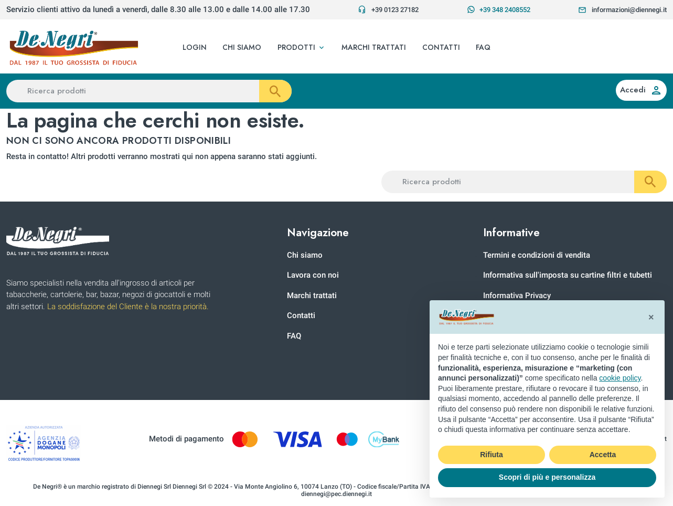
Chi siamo (305, 255)
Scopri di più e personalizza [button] (547, 477)
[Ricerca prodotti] (149, 91)
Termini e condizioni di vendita (536, 255)
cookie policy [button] (619, 378)
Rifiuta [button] (491, 454)
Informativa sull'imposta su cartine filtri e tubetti (567, 275)
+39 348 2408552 (498, 9)
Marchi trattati (312, 295)
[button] (301, 48)
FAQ (294, 336)
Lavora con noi (313, 275)
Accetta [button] (603, 454)
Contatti (301, 315)
